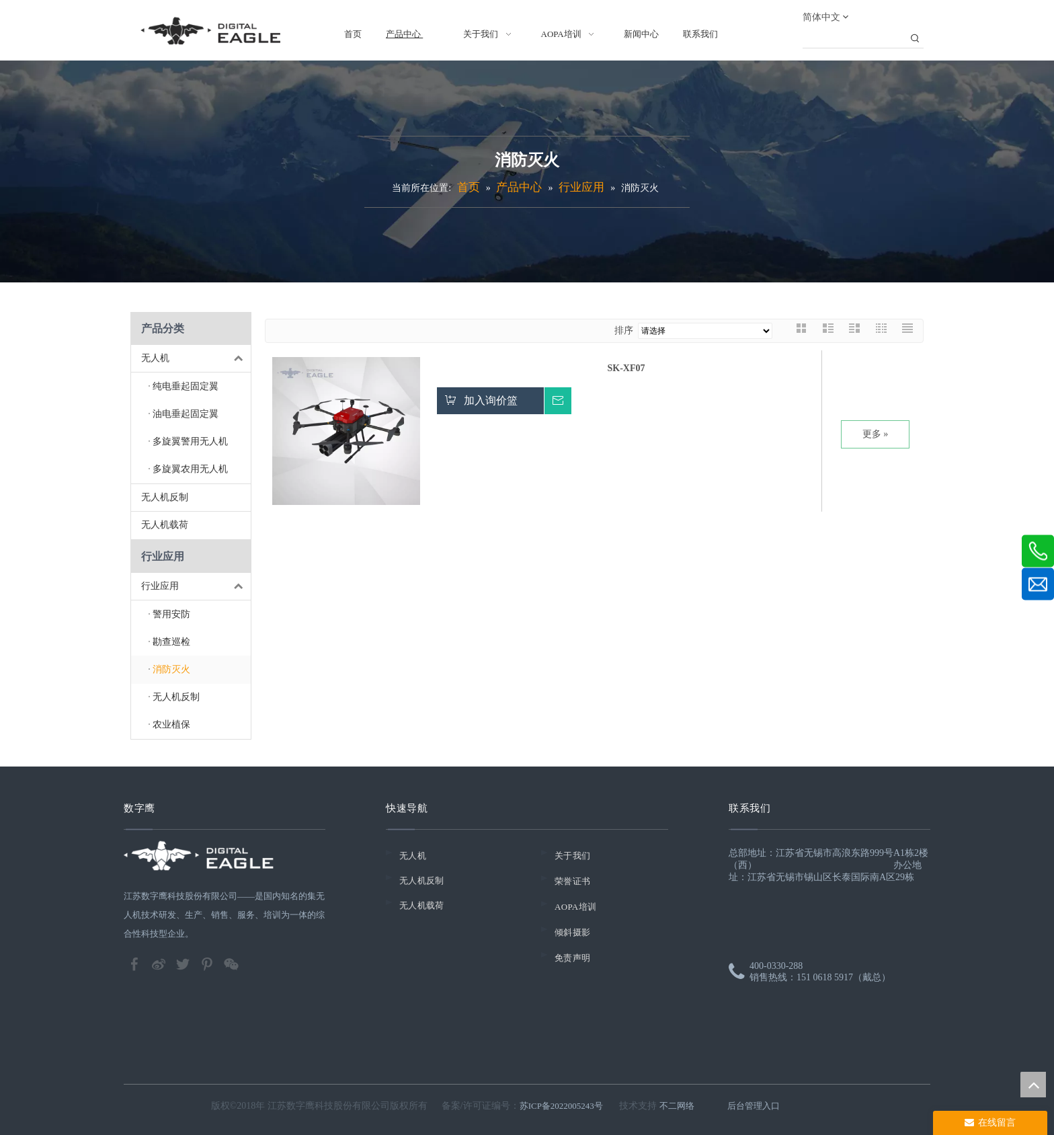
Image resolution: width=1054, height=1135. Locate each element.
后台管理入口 (753, 1106)
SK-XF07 (626, 368)
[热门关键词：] (915, 39)
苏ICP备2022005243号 (561, 1106)
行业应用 (196, 586)
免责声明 (572, 958)
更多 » (875, 434)
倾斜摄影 (572, 932)
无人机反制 (164, 497)
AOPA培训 (575, 907)
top (1033, 1084)
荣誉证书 (572, 881)
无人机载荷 (164, 525)
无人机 (196, 359)
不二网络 (676, 1106)
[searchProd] (854, 39)
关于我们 (572, 856)
